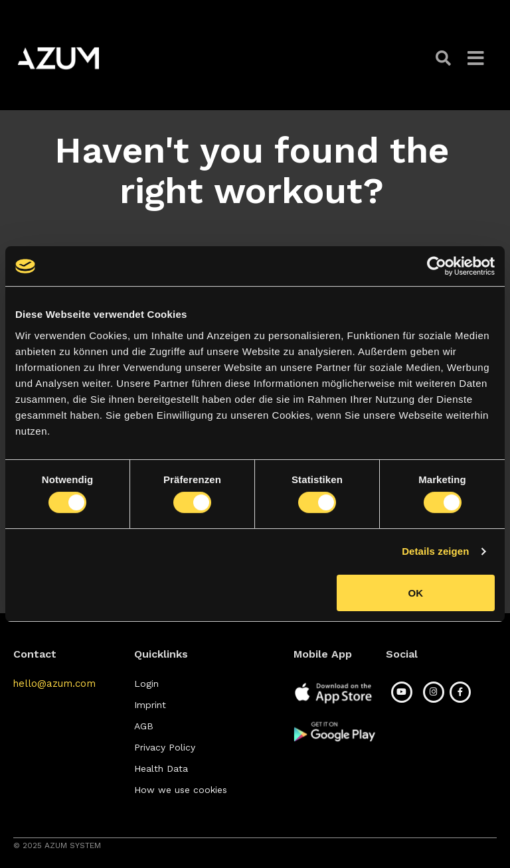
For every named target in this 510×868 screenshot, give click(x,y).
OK (416, 593)
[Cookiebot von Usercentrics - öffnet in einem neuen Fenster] (437, 266)
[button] (445, 58)
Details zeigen (435, 551)
